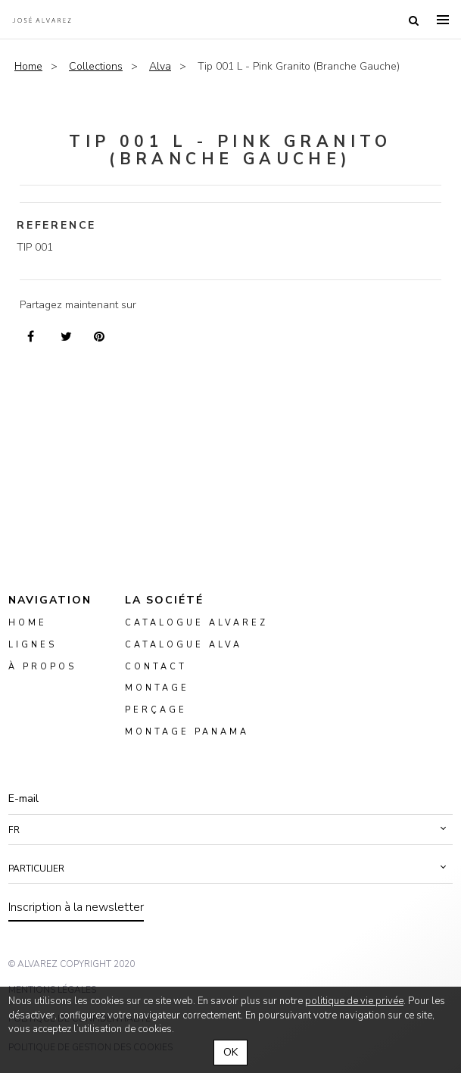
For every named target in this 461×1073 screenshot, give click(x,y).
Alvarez (41, 19)
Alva (160, 66)
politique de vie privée (354, 1001)
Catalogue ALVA (183, 644)
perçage (156, 710)
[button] (230, 829)
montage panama (187, 732)
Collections (96, 66)
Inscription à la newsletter (76, 906)
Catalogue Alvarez (196, 622)
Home (28, 66)
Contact (156, 666)
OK (230, 1052)
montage (157, 688)
